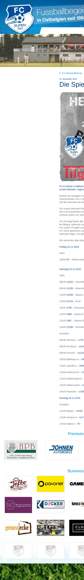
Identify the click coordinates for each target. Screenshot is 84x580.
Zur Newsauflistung (70, 73)
